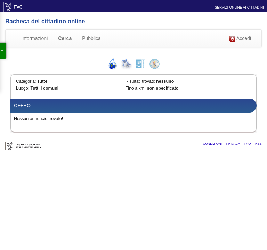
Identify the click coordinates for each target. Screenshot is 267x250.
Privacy (233, 143)
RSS (258, 143)
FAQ (248, 143)
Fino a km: (136, 88)
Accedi (240, 38)
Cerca (65, 38)
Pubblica (91, 38)
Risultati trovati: (140, 81)
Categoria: (26, 81)
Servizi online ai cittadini (239, 7)
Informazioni (34, 38)
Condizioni (213, 143)
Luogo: (22, 88)
